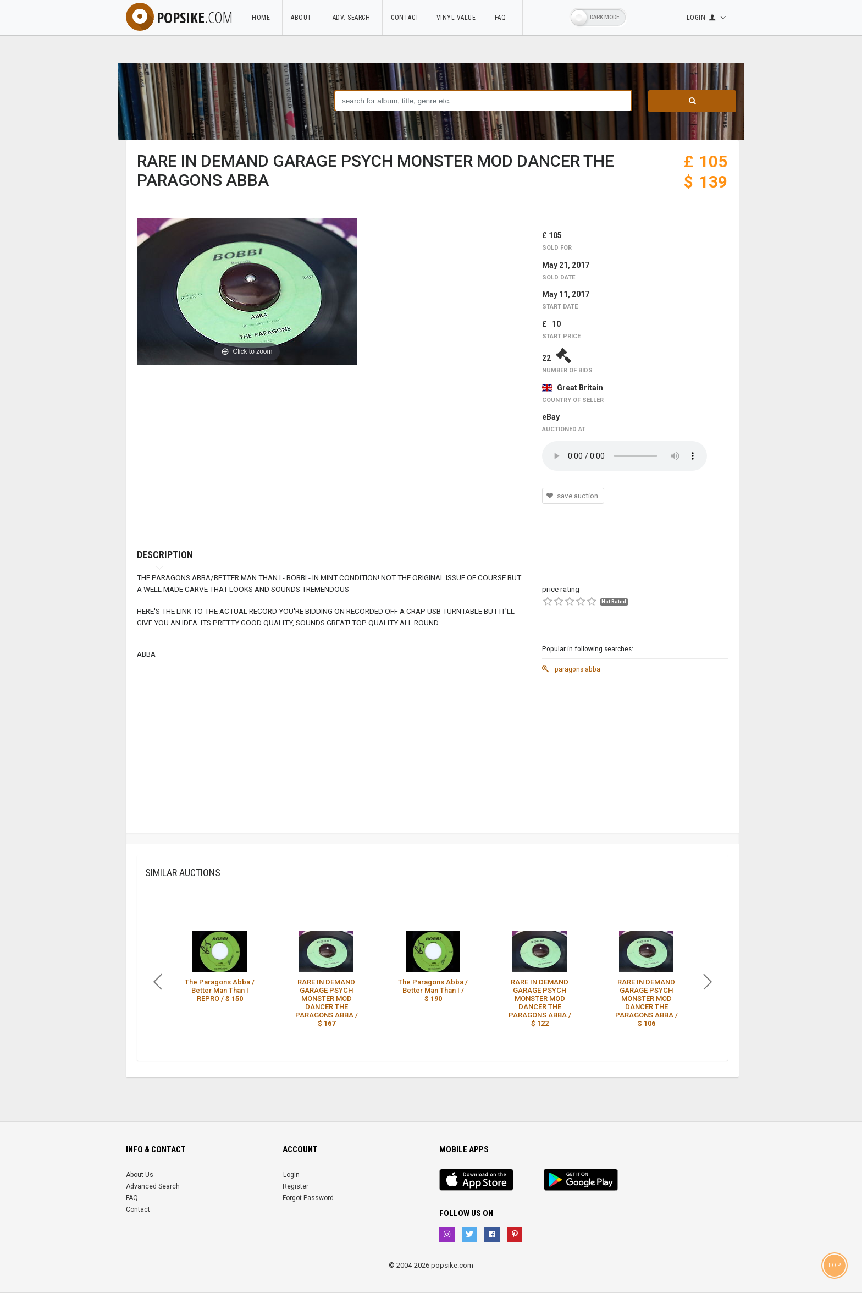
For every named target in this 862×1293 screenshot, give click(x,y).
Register (295, 1186)
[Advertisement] (635, 756)
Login (291, 1175)
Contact (407, 17)
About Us (139, 1175)
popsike (180, 17)
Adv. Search (356, 17)
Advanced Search (153, 1186)
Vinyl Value (458, 17)
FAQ (505, 17)
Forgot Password (308, 1198)
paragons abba (571, 668)
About (305, 17)
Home (265, 17)
